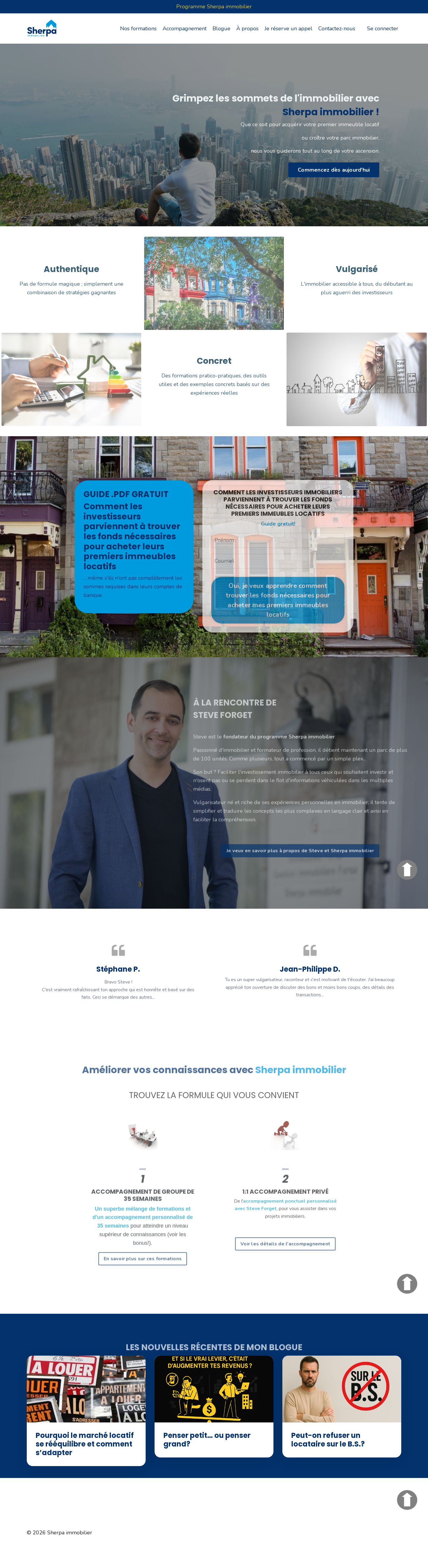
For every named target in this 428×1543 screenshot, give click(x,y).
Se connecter (382, 28)
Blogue (221, 28)
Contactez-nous (336, 28)
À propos (247, 28)
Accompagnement (185, 28)
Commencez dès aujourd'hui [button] (334, 169)
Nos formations (138, 28)
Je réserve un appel (288, 28)
